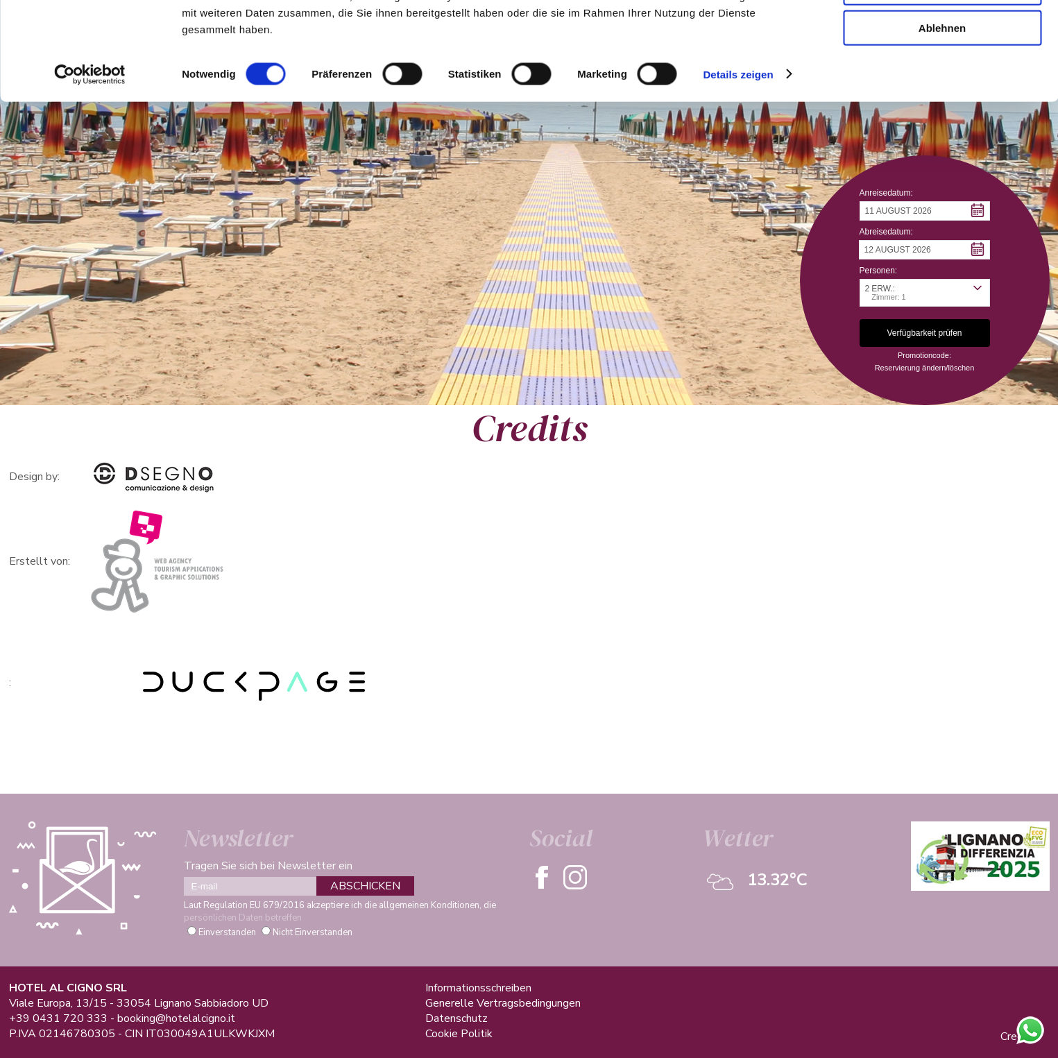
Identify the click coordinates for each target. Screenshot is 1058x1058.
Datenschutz (456, 1018)
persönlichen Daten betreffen (243, 918)
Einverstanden (227, 932)
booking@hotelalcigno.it (176, 1018)
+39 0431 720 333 (58, 1018)
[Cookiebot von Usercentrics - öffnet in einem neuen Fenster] (90, 162)
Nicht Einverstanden (312, 932)
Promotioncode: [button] (924, 355)
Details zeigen (738, 162)
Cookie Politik (459, 1033)
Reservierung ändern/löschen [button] (925, 368)
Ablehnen (942, 115)
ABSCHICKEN (365, 886)
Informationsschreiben (478, 988)
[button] (925, 211)
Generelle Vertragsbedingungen (503, 1003)
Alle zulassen (942, 34)
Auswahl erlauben (942, 75)
